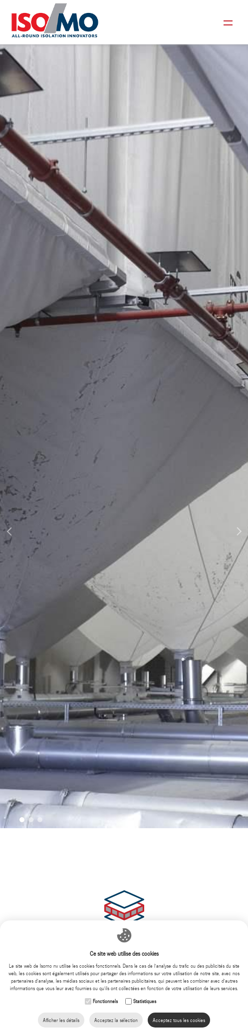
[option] (124, 414)
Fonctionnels (105, 1001)
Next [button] (236, 513)
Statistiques (144, 1001)
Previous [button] (12, 522)
